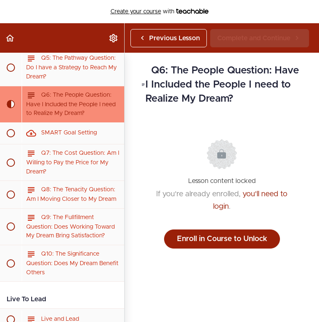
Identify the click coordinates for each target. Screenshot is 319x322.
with (159, 11)
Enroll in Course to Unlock (222, 239)
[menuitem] (113, 38)
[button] (10, 38)
